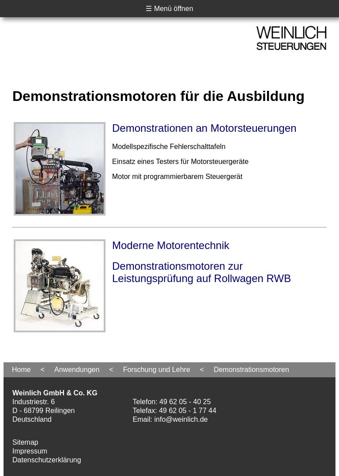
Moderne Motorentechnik (170, 245)
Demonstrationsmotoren (251, 369)
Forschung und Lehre (156, 369)
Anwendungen (76, 369)
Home (21, 369)
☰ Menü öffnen (169, 8)
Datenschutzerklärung (46, 460)
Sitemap (25, 442)
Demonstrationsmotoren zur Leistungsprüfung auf (201, 272)
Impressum (29, 451)
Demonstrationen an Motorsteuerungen (204, 128)
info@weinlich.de (181, 419)
